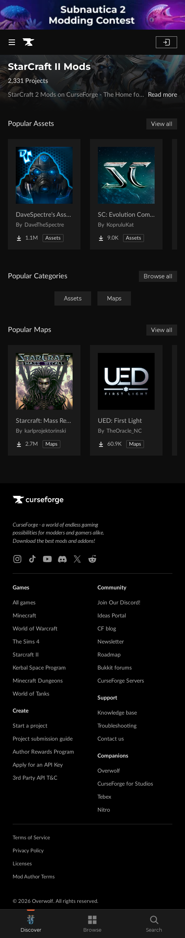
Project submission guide (43, 739)
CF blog (106, 629)
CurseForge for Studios (125, 784)
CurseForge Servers (120, 681)
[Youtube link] (47, 559)
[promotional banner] (92, 15)
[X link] (77, 559)
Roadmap (109, 655)
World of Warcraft (35, 629)
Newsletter (110, 642)
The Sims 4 (26, 642)
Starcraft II (26, 655)
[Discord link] (62, 559)
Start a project (30, 726)
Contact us (110, 739)
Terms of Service (31, 837)
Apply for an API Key (38, 765)
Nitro (103, 810)
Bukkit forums (114, 668)
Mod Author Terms (34, 877)
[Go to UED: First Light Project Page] (126, 400)
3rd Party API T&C (35, 778)
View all (161, 124)
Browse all (158, 276)
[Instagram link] (17, 559)
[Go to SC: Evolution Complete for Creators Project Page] (126, 194)
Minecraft (24, 616)
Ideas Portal (111, 616)
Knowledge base (117, 713)
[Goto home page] (28, 42)
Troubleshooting (116, 726)
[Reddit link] (92, 559)
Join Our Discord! (118, 603)
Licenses (22, 864)
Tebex (104, 797)
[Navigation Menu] (12, 42)
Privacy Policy (28, 851)
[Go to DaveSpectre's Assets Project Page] (44, 194)
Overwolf (108, 771)
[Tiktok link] (32, 559)
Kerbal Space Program (39, 668)
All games (24, 603)
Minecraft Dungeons (38, 681)
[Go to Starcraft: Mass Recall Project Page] (44, 400)
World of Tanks (31, 694)
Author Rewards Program (43, 752)
